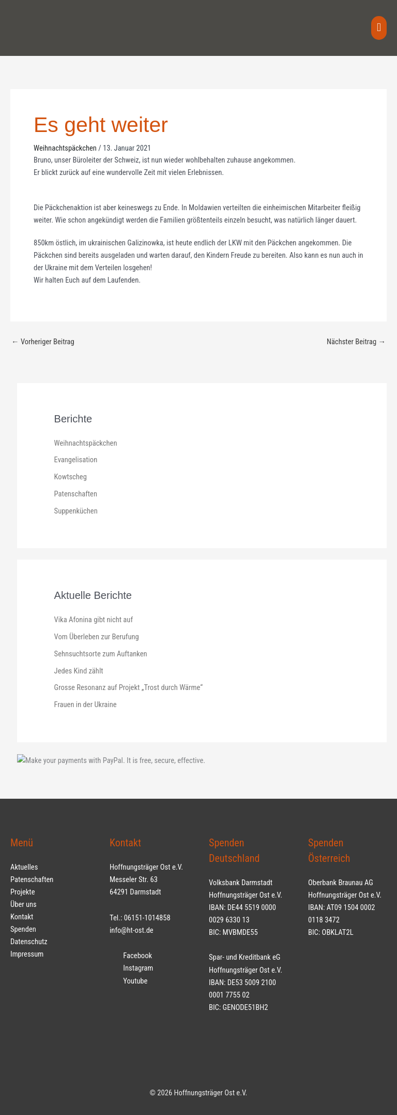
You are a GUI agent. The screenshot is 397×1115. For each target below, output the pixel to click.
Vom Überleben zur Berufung (96, 636)
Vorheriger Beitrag (42, 341)
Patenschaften (75, 493)
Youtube (128, 981)
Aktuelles (24, 867)
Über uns (23, 904)
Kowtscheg (70, 476)
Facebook (131, 955)
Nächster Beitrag (356, 341)
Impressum (26, 954)
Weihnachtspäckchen (65, 148)
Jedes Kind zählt (78, 671)
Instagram (131, 968)
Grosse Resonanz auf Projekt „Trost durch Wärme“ (128, 687)
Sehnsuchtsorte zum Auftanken (100, 653)
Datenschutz (29, 941)
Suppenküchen (76, 511)
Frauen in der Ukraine (85, 704)
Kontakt (21, 916)
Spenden (23, 929)
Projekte (22, 892)
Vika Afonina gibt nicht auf (93, 619)
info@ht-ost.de (132, 930)
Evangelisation (76, 459)
